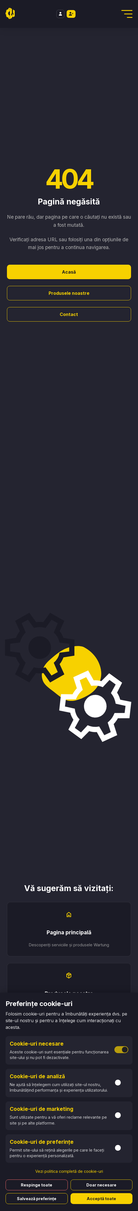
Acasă (69, 272)
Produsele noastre (69, 293)
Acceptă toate (101, 1198)
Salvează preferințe (36, 1198)
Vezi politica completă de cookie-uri (69, 1171)
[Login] (60, 14)
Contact (69, 314)
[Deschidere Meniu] (126, 14)
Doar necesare (101, 1185)
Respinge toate (36, 1185)
